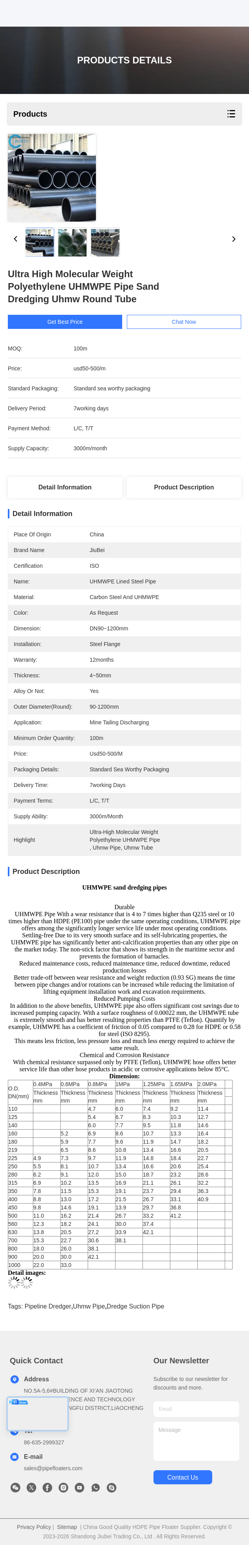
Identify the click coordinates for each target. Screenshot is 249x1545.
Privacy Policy (34, 1527)
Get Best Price (78, 322)
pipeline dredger (48, 1306)
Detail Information (65, 487)
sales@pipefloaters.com (53, 1468)
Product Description (184, 487)
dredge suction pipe (135, 1306)
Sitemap (67, 1527)
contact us (182, 1477)
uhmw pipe (89, 1306)
